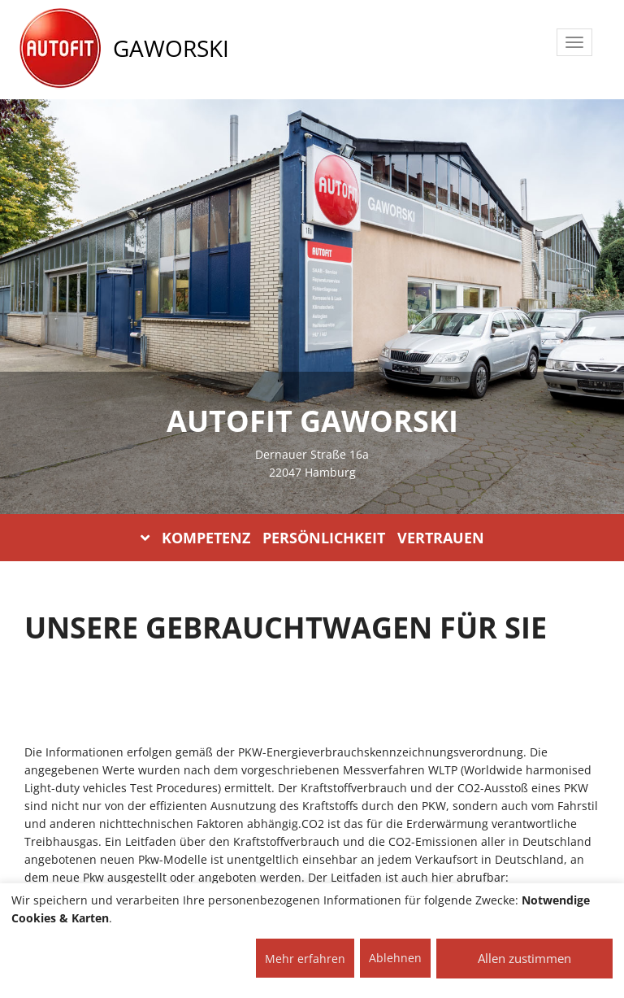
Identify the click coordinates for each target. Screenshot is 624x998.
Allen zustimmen (524, 958)
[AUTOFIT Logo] (60, 49)
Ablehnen (395, 957)
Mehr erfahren (305, 958)
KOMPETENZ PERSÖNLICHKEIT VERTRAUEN (312, 537)
